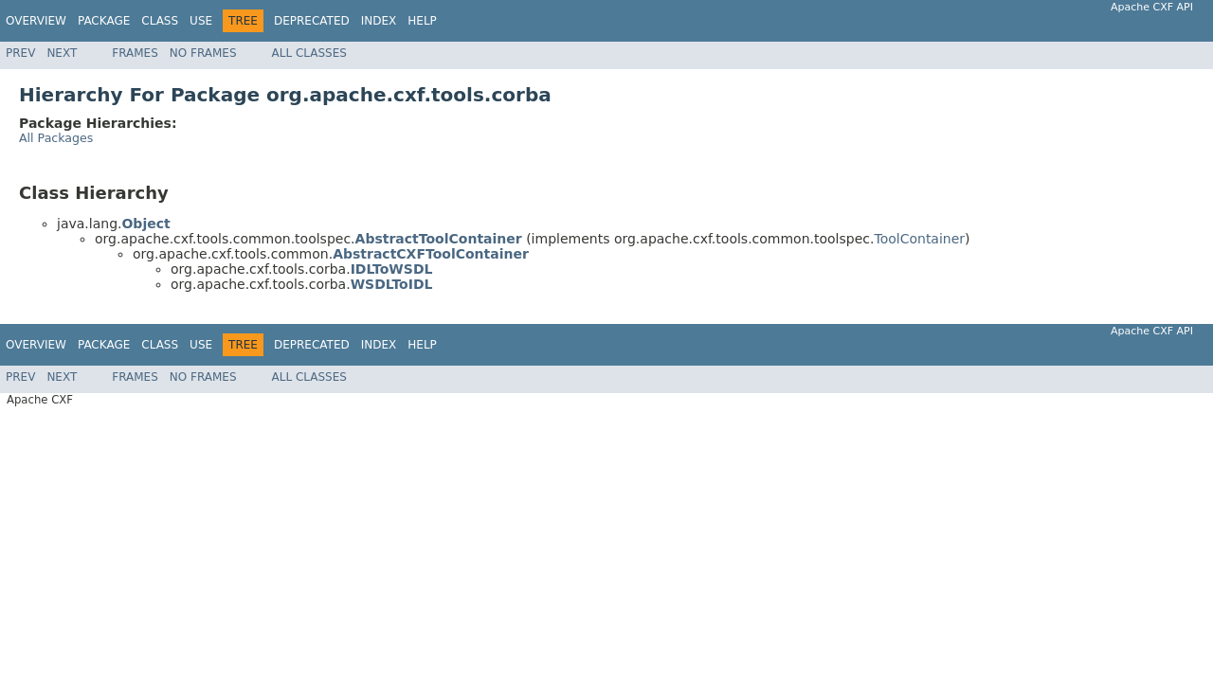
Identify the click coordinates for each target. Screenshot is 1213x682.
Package (104, 20)
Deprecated (312, 20)
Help (422, 20)
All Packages (56, 138)
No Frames (203, 53)
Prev (20, 53)
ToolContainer (919, 238)
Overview (36, 20)
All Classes (309, 53)
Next (61, 53)
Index (379, 20)
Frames (135, 53)
